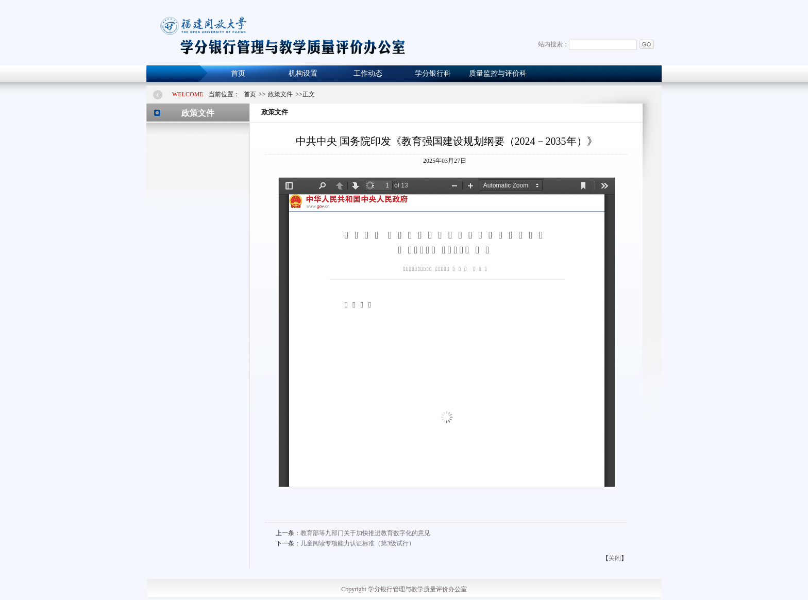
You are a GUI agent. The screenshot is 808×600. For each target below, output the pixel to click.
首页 (238, 73)
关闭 (615, 558)
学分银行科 (433, 73)
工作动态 (368, 73)
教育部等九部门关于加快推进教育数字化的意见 (365, 533)
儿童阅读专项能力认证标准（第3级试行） (357, 543)
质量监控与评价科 (498, 73)
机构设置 (303, 73)
